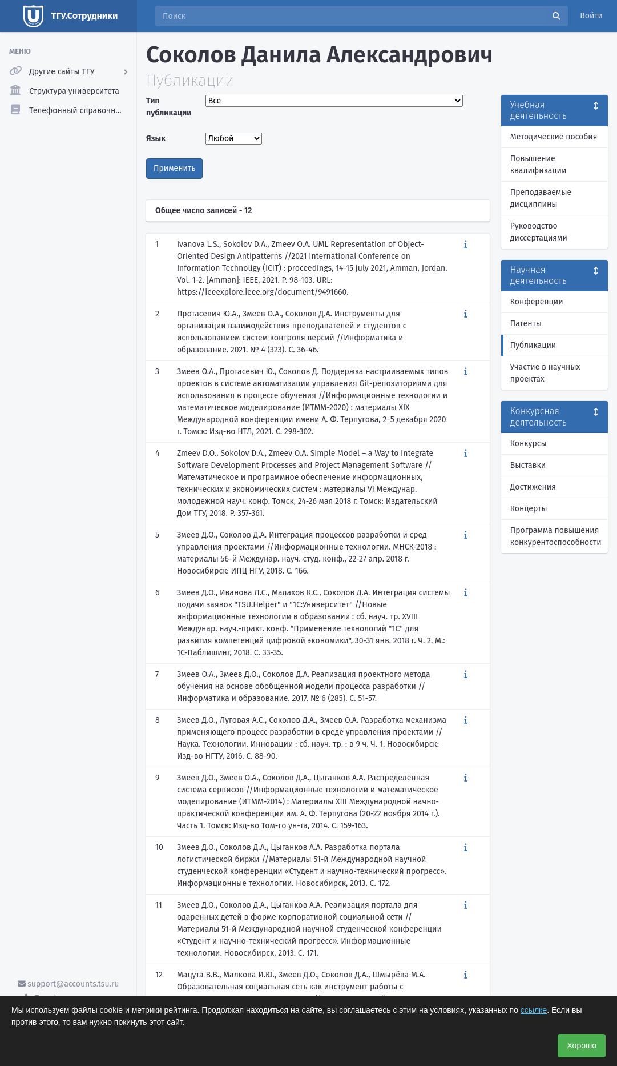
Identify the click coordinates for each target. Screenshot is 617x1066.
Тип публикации (169, 107)
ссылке (534, 1010)
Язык (156, 138)
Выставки (528, 465)
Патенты (526, 323)
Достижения (533, 487)
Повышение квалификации (538, 164)
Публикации (533, 345)
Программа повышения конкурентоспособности (556, 536)
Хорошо (581, 1045)
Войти (591, 16)
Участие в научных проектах (545, 373)
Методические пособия (554, 137)
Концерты (528, 509)
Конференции (536, 302)
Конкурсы (528, 443)
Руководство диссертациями (538, 232)
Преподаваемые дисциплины (540, 198)
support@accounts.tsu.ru (68, 984)
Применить (174, 168)
